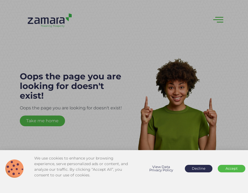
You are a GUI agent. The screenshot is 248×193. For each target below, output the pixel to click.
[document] (124, 96)
